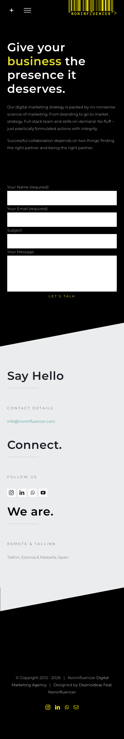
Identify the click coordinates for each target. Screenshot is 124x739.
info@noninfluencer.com (31, 421)
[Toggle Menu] (27, 10)
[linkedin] (22, 493)
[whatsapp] (32, 493)
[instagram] (11, 493)
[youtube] (43, 493)
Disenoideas (90, 685)
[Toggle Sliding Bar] (11, 10)
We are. (30, 511)
